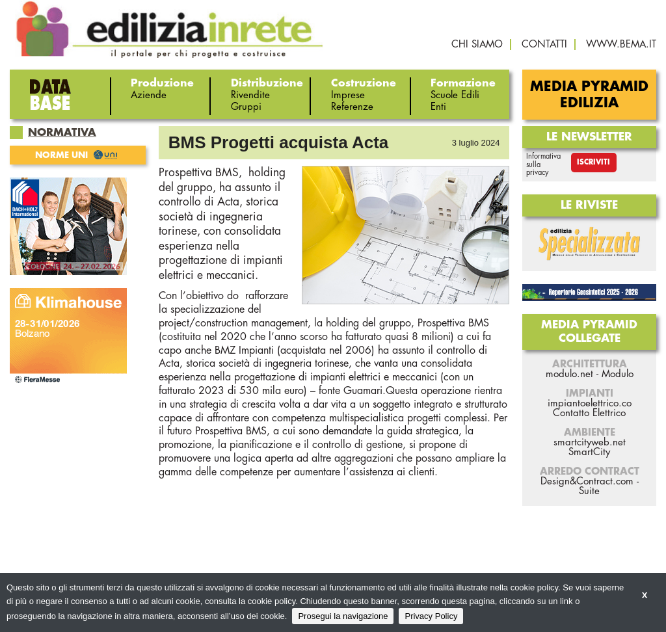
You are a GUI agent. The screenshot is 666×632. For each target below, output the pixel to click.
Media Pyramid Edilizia (589, 95)
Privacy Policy (431, 616)
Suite (589, 491)
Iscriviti (593, 162)
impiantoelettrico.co (590, 403)
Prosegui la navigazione (343, 616)
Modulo (617, 374)
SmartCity (589, 452)
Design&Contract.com (586, 481)
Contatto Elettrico (589, 413)
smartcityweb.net (589, 442)
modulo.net (569, 374)
